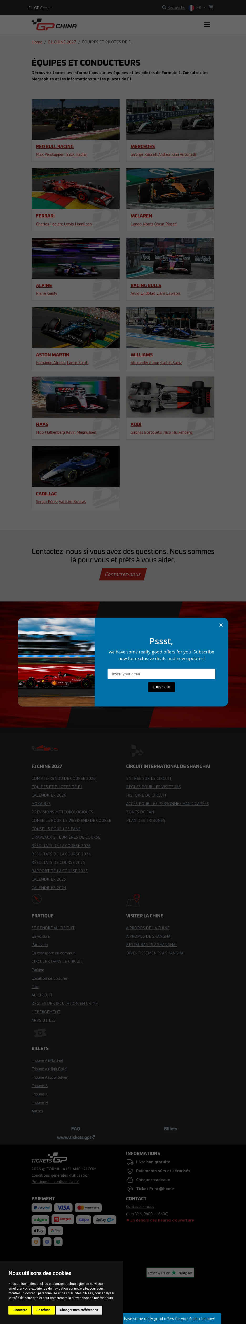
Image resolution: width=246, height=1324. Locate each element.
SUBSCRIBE (161, 687)
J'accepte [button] (20, 1310)
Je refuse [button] (43, 1310)
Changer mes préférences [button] (79, 1310)
